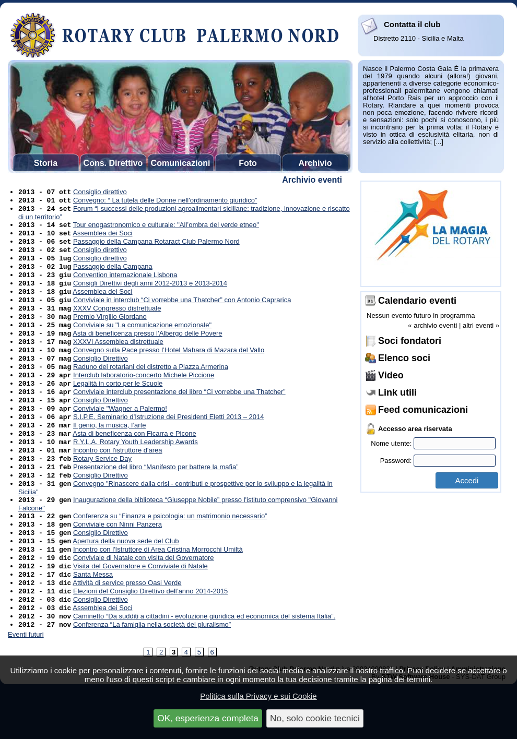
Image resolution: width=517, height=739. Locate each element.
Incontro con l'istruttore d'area (117, 482)
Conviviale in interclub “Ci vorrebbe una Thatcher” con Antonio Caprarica (182, 313)
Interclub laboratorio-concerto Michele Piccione (143, 398)
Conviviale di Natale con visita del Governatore (143, 601)
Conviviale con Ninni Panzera (117, 564)
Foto (248, 163)
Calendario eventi (417, 300)
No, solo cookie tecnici (315, 718)
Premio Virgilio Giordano (110, 332)
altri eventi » (481, 325)
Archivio (315, 163)
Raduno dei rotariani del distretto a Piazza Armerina (150, 388)
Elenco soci (404, 358)
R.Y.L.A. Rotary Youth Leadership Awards (135, 473)
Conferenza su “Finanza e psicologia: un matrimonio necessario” (170, 554)
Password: (438, 461)
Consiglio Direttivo (100, 379)
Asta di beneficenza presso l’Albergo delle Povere (147, 351)
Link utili (397, 392)
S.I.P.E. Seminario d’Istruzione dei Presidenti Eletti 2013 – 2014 (168, 445)
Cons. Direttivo (113, 163)
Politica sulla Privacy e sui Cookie (258, 696)
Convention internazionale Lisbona (125, 285)
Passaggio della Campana (112, 276)
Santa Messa (93, 620)
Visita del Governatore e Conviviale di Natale (140, 611)
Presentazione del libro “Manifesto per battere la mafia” (156, 501)
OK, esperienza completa (207, 718)
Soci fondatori (409, 341)
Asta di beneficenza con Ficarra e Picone (134, 464)
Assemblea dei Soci (102, 238)
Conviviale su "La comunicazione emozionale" (142, 341)
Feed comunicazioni (423, 409)
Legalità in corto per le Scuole (117, 407)
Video (391, 375)
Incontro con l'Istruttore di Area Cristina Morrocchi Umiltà (158, 592)
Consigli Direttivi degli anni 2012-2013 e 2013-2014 (150, 295)
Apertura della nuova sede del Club (126, 583)
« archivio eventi (432, 325)
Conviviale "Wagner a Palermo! (120, 435)
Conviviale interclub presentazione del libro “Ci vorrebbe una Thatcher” (179, 417)
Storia (45, 163)
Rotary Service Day (102, 492)
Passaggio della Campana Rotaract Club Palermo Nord (156, 248)
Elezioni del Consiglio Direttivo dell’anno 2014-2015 (150, 639)
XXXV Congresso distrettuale (117, 323)
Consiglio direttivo (100, 193)
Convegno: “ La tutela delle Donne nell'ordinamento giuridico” (165, 202)
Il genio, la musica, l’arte (109, 454)
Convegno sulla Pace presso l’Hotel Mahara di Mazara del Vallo (168, 370)
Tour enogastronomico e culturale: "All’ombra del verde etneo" (166, 229)
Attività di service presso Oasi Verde (127, 630)
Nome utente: (433, 443)
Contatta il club (412, 24)
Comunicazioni (180, 163)
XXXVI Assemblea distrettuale (118, 360)
